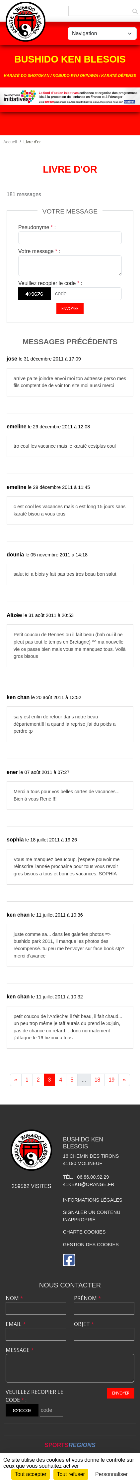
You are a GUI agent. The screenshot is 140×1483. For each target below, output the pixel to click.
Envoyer (70, 308)
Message (20, 1350)
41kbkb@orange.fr (88, 1184)
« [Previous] (15, 1080)
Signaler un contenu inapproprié (91, 1216)
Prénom (87, 1298)
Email (16, 1324)
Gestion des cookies (91, 1244)
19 (111, 1080)
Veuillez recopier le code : (50, 283)
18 (98, 1080)
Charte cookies (84, 1232)
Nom (14, 1298)
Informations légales (92, 1200)
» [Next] (124, 1080)
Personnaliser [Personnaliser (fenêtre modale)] (111, 1474)
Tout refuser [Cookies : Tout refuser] (71, 1474)
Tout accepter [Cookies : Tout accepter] (30, 1474)
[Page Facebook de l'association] (69, 1260)
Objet (84, 1324)
